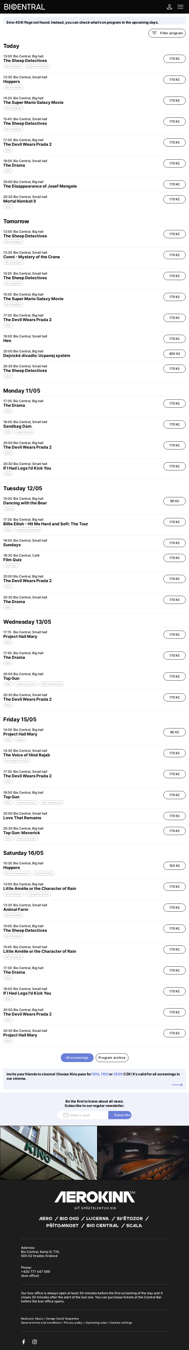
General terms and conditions (41, 1322)
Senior (9, 508)
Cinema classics (26, 683)
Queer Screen (24, 431)
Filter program (167, 33)
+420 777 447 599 (35, 1272)
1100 (105, 1074)
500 (95, 1074)
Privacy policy (74, 1322)
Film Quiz (10, 565)
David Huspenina (67, 1318)
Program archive (111, 1058)
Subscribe (122, 1115)
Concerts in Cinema (28, 529)
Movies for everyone (17, 873)
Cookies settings (121, 1322)
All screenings (77, 1058)
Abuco (39, 1318)
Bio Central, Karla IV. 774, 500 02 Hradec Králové (40, 1254)
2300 (118, 1074)
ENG (8, 149)
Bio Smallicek (13, 66)
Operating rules (96, 1322)
